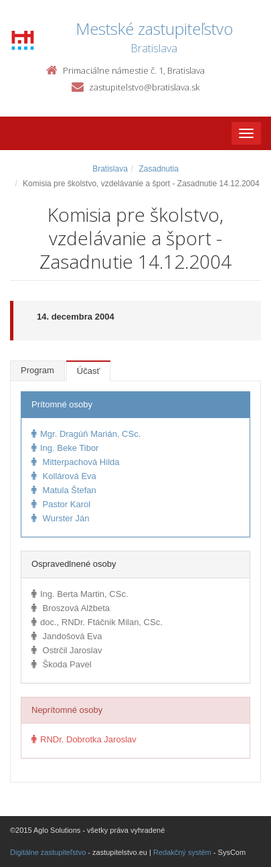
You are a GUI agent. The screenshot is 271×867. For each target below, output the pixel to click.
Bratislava (110, 169)
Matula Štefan (63, 490)
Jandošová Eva (66, 636)
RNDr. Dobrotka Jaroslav (84, 739)
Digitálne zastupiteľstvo (48, 852)
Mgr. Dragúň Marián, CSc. (86, 434)
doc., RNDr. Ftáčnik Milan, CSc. (97, 622)
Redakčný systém (182, 852)
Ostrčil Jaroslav (66, 650)
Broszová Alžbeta (70, 608)
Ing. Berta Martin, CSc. (79, 594)
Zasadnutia (158, 169)
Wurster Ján (60, 518)
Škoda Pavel (61, 664)
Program (37, 370)
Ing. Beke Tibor (64, 448)
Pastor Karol (60, 504)
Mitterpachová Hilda (75, 462)
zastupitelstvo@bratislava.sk (144, 87)
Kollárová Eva (63, 476)
